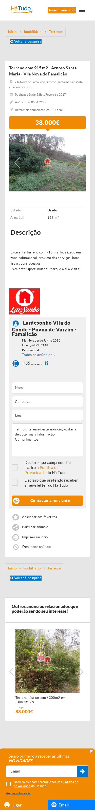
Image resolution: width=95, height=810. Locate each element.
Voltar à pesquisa (26, 41)
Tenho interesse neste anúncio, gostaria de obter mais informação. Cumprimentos (47, 439)
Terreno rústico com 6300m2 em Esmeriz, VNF (40, 700)
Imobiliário (32, 568)
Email (60, 804)
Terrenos (54, 568)
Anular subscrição (18, 793)
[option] (47, 162)
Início (12, 568)
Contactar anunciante (50, 500)
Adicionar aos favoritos (39, 517)
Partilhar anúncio (35, 527)
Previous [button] (17, 163)
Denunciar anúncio (36, 547)
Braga (19, 707)
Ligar (13, 805)
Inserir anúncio (61, 10)
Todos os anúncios (37, 355)
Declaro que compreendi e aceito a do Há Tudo (48, 467)
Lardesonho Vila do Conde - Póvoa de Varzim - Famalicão (44, 328)
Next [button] (78, 163)
